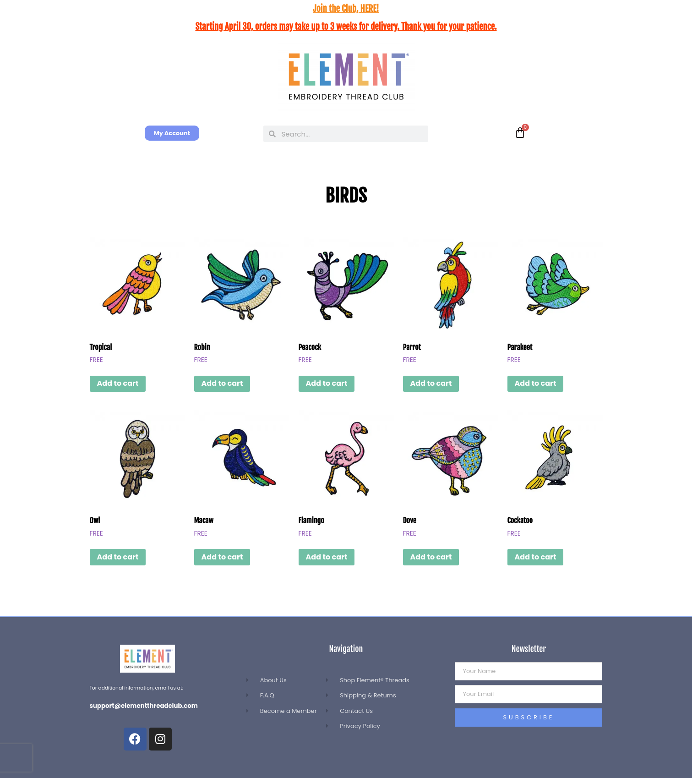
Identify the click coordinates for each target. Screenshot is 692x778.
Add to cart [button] (118, 383)
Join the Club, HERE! (346, 8)
